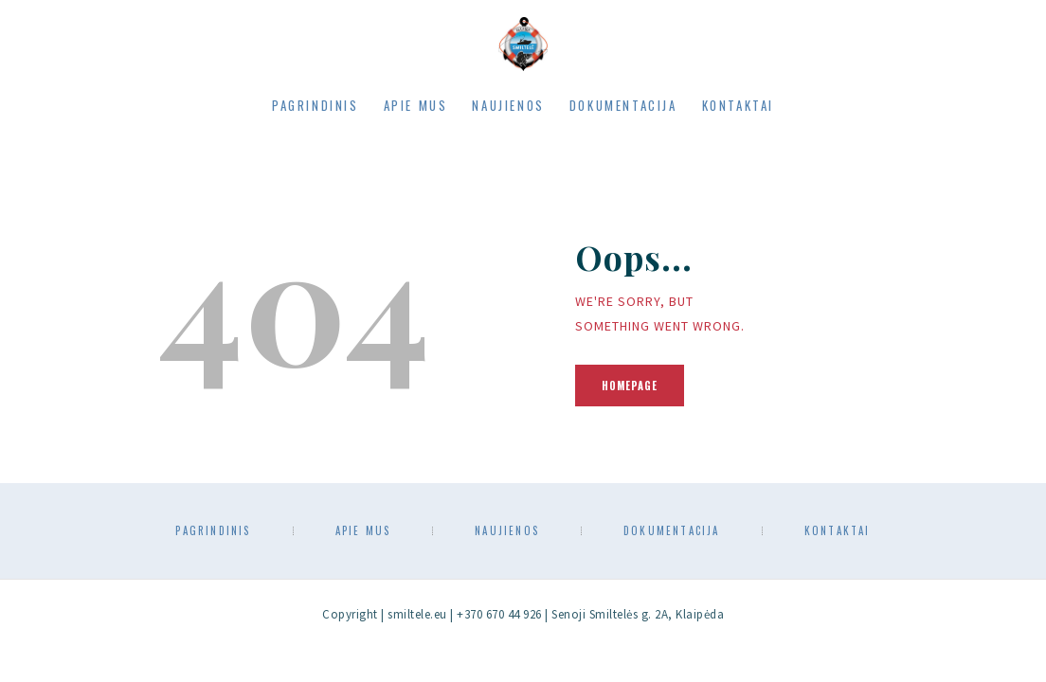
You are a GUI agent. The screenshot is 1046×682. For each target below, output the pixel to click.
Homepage (630, 385)
